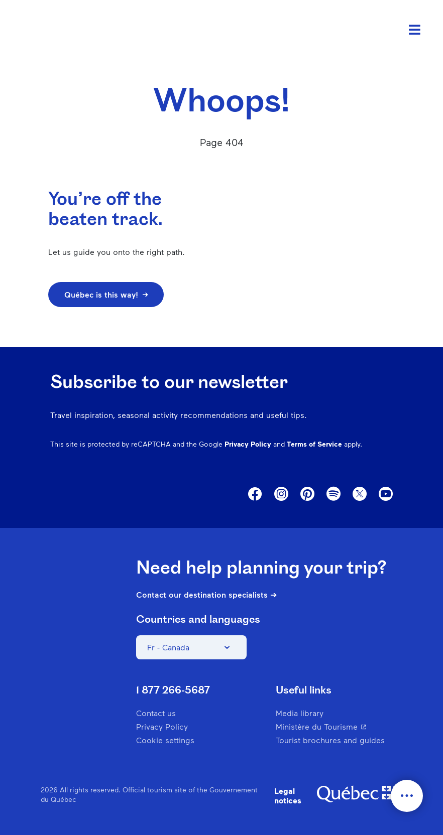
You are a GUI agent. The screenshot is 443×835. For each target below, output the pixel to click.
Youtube (386, 494)
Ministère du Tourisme (339, 726)
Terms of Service (314, 444)
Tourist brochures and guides (330, 740)
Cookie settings (165, 740)
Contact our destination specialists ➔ (206, 594)
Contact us (156, 713)
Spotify (333, 495)
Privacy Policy (248, 444)
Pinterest (307, 494)
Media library (299, 713)
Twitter (360, 494)
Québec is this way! (106, 294)
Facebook (255, 494)
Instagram (281, 494)
